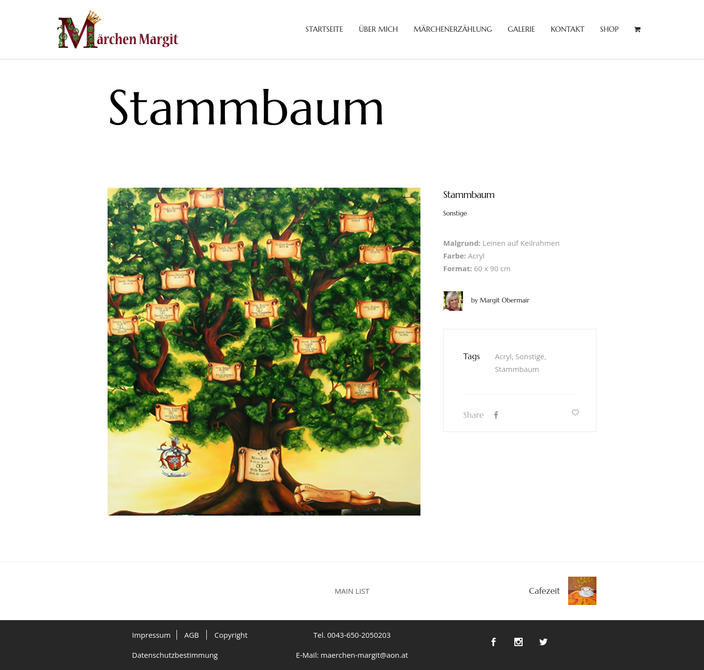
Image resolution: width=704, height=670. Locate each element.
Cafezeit (544, 590)
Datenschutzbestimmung (175, 655)
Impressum (151, 635)
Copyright (231, 635)
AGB (191, 635)
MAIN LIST (352, 591)
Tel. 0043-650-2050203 (352, 635)
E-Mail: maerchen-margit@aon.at (352, 655)
